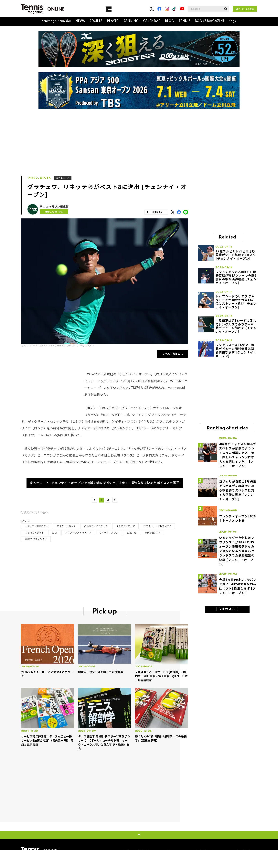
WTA (54, 534)
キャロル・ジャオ (34, 534)
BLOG (169, 21)
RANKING (131, 21)
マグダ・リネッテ (66, 527)
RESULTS (95, 21)
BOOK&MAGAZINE (210, 21)
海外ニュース (63, 177)
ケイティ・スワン (109, 534)
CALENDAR (151, 21)
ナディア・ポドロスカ (36, 527)
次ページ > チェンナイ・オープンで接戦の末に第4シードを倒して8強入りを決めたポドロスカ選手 (104, 483)
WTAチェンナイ (153, 534)
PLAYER (113, 21)
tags (232, 21)
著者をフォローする (52, 211)
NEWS (80, 21)
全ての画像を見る (172, 354)
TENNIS (184, 21)
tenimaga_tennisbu (56, 21)
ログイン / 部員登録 (245, 8)
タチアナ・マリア (125, 527)
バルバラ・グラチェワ (96, 527)
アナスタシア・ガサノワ (78, 534)
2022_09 (131, 534)
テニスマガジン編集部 (54, 206)
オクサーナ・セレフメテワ (157, 527)
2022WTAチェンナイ (36, 540)
